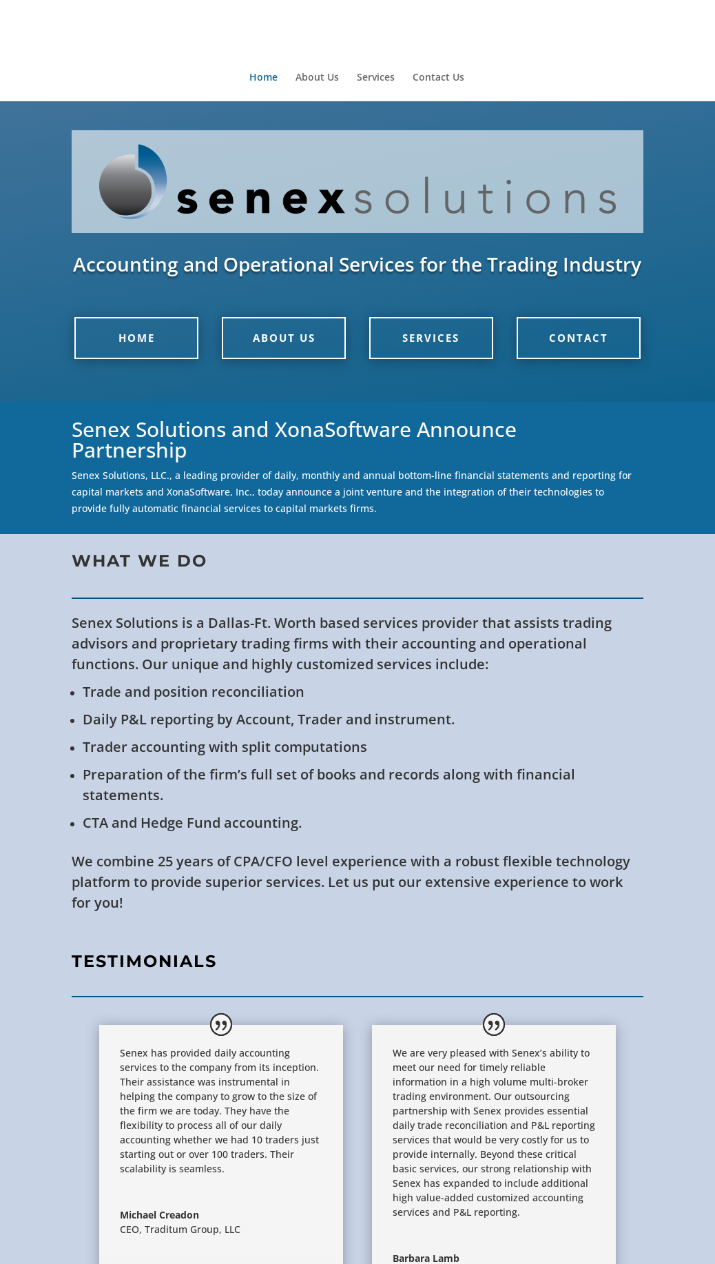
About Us (317, 77)
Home (263, 77)
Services (376, 77)
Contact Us (438, 77)
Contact (578, 338)
